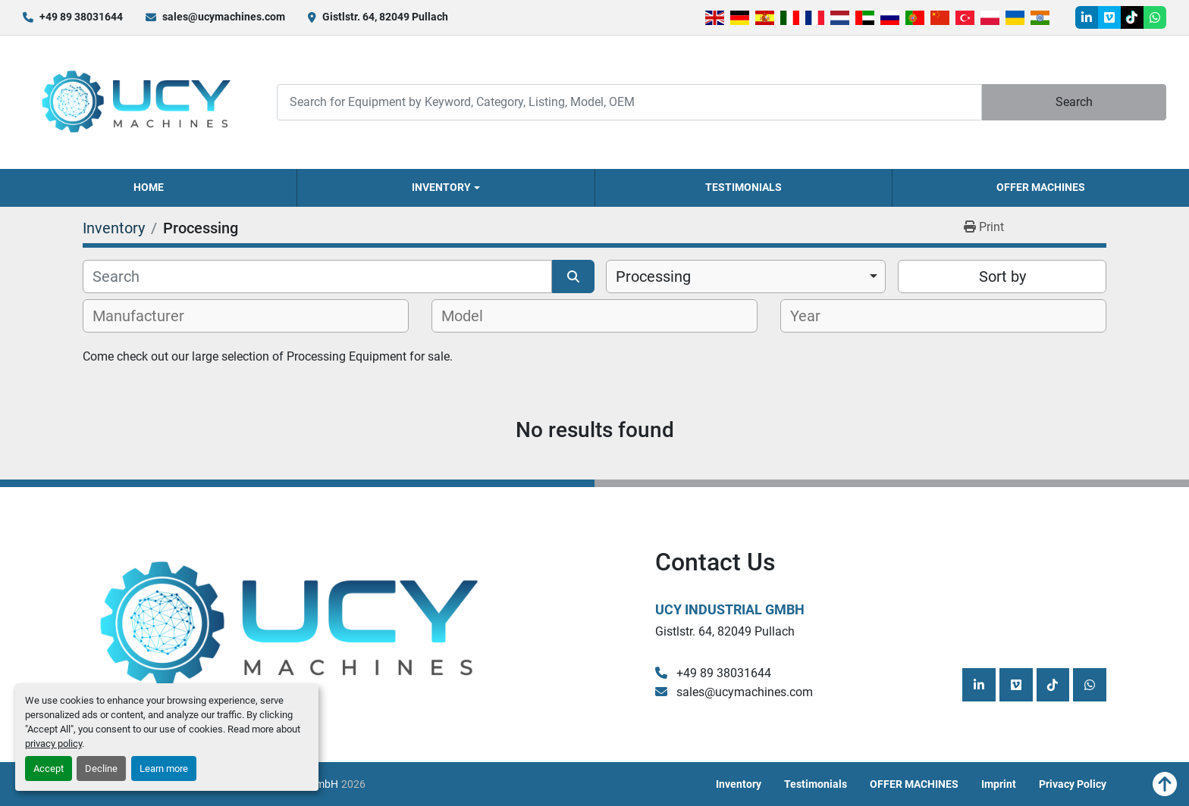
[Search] (629, 102)
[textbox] (147, 316)
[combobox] (746, 276)
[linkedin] (1086, 17)
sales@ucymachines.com (223, 17)
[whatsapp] (1155, 17)
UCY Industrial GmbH (730, 609)
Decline (101, 768)
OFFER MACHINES (1040, 187)
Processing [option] (653, 276)
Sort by (1002, 276)
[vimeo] (1109, 17)
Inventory (441, 187)
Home (148, 187)
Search (1074, 102)
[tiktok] (1132, 17)
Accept (48, 768)
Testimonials (743, 187)
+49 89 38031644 (81, 17)
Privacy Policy (1072, 784)
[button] (445, 188)
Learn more (164, 768)
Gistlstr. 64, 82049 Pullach (385, 17)
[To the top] (1165, 784)
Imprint (998, 784)
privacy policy (53, 743)
